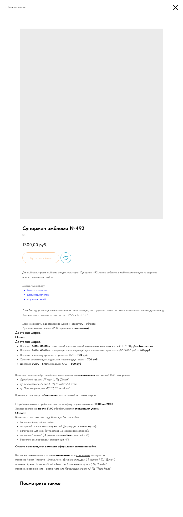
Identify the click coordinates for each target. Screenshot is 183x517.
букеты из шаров (37, 290)
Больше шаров (17, 7)
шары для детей (36, 299)
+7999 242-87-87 (77, 315)
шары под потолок (38, 294)
